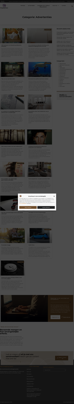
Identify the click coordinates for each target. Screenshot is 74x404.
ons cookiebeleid (22, 203)
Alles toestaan (28, 207)
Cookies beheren (46, 207)
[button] (54, 196)
